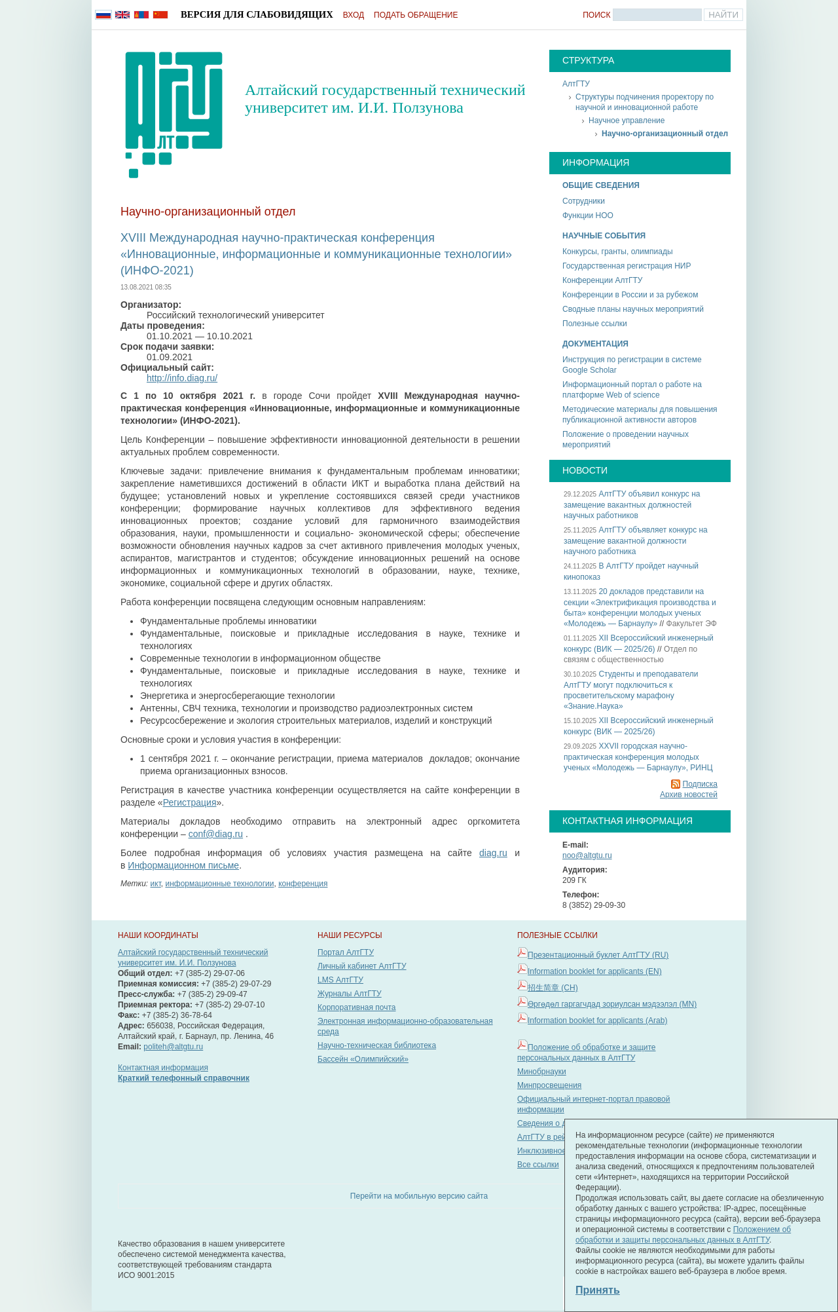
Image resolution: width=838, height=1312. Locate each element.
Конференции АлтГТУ (602, 280)
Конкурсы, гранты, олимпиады (617, 251)
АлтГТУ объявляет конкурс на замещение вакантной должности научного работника (636, 540)
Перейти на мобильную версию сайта (419, 1196)
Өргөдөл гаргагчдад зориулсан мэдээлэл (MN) (612, 1004)
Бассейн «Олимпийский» (363, 1059)
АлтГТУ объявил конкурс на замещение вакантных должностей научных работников (632, 504)
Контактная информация (163, 1067)
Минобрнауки (541, 1071)
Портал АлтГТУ (346, 952)
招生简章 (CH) (553, 987)
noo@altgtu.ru (587, 855)
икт (156, 883)
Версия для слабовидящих (257, 14)
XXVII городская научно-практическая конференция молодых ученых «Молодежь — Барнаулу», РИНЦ (638, 756)
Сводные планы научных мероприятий (633, 309)
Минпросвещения (549, 1085)
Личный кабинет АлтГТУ (362, 966)
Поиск (596, 15)
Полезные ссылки (594, 323)
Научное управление (627, 120)
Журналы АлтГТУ (350, 993)
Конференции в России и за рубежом (630, 294)
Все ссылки (538, 1164)
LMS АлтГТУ (340, 979)
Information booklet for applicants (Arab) (597, 1020)
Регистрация (190, 802)
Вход (353, 15)
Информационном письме (183, 865)
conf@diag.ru (216, 834)
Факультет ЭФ (691, 623)
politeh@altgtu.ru (173, 1046)
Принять (597, 1290)
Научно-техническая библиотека (377, 1045)
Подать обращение (416, 15)
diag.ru (493, 853)
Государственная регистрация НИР (626, 266)
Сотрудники (583, 201)
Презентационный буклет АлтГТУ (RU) (598, 955)
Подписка (700, 784)
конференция (302, 883)
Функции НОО (587, 215)
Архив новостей (689, 794)
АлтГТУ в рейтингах (553, 1137)
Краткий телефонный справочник (183, 1078)
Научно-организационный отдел (665, 133)
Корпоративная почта (357, 1007)
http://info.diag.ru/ (182, 378)
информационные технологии (219, 883)
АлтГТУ (576, 83)
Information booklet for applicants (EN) (595, 971)
